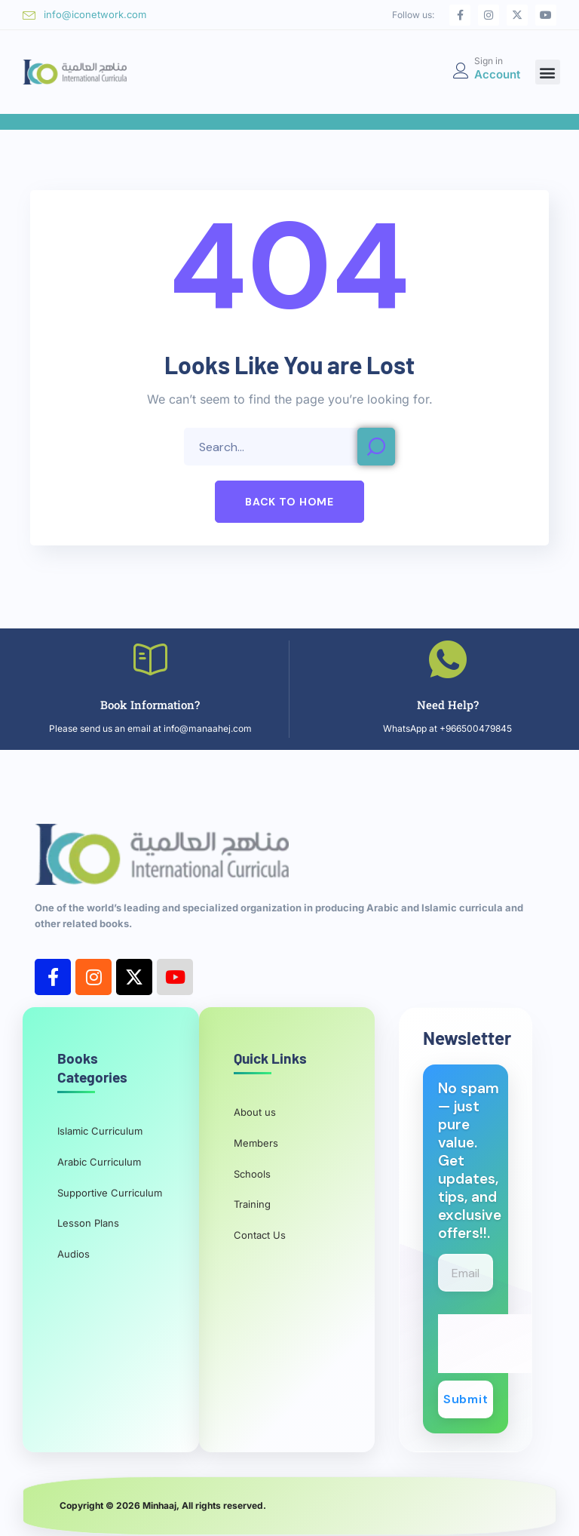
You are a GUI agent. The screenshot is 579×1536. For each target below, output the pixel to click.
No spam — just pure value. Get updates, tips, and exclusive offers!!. (469, 1161)
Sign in (488, 60)
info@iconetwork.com (95, 14)
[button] (547, 72)
